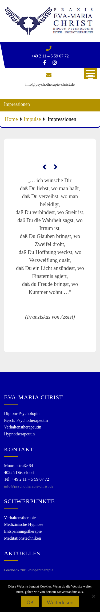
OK (30, 602)
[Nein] (93, 596)
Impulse (32, 119)
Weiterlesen (60, 602)
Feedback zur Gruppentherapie (28, 570)
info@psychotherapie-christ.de (50, 84)
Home (11, 119)
